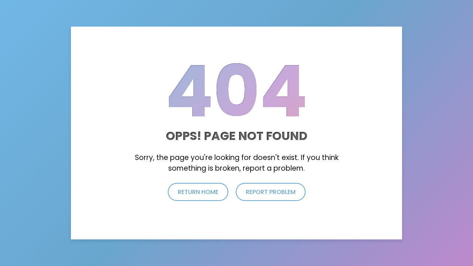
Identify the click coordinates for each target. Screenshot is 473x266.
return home (198, 192)
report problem (271, 192)
